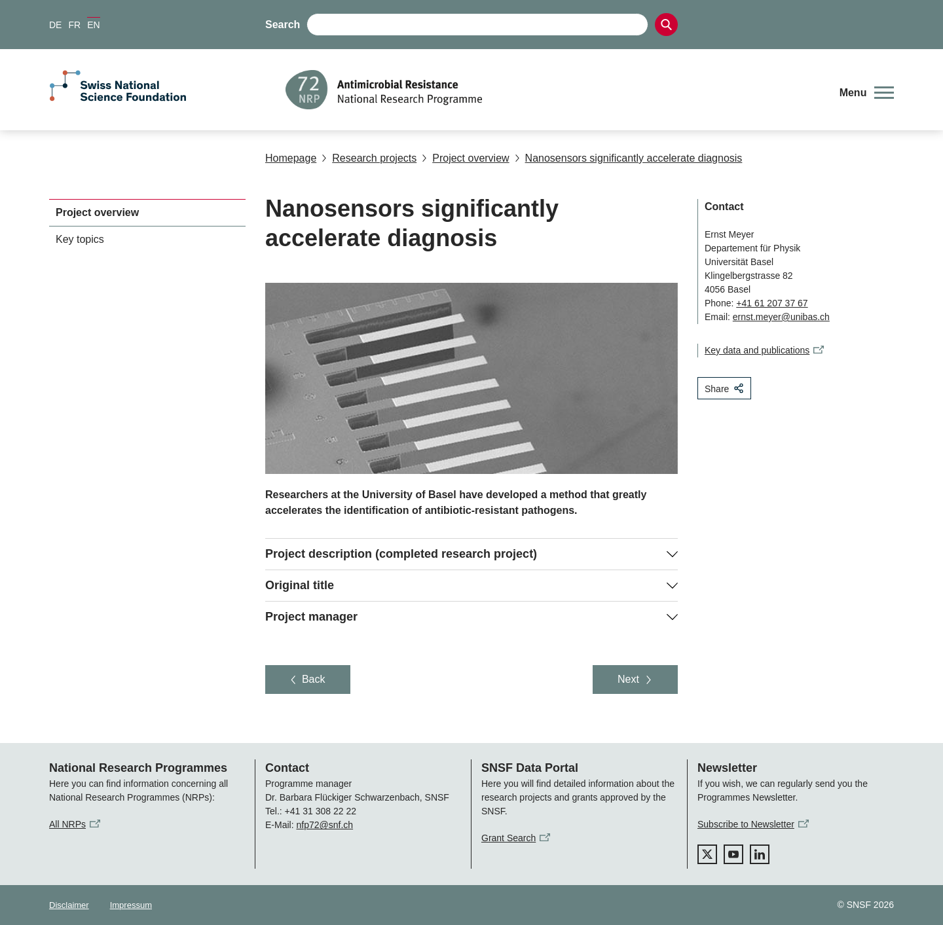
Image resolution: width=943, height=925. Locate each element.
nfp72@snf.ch (324, 825)
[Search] (666, 24)
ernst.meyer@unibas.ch (781, 317)
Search (282, 24)
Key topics (80, 239)
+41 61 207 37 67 (771, 303)
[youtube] (733, 854)
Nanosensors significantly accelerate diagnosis (629, 158)
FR (74, 25)
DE (55, 25)
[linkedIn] (759, 854)
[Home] (553, 89)
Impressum (131, 905)
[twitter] (707, 854)
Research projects (369, 158)
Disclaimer (69, 905)
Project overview (465, 158)
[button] (867, 93)
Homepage (290, 158)
